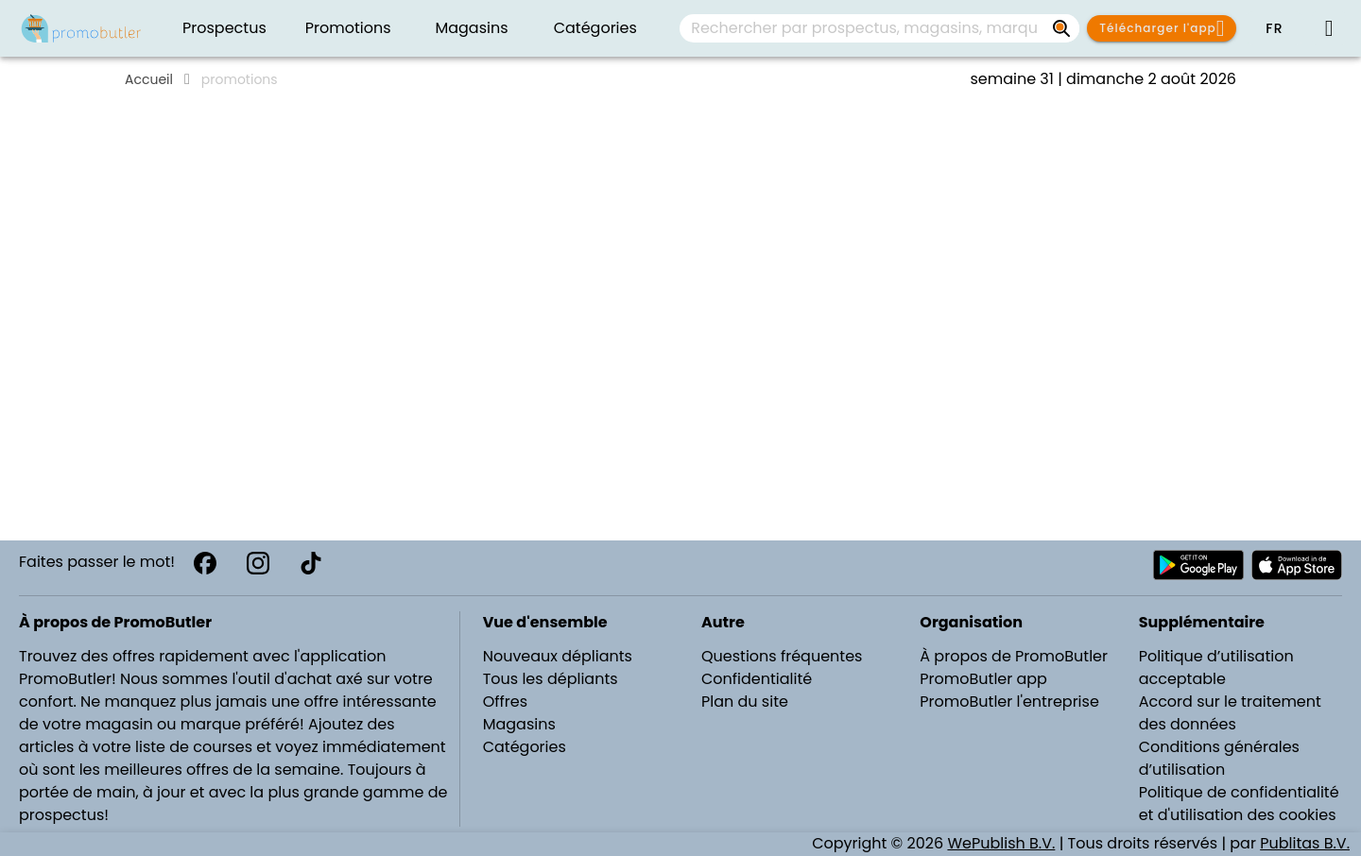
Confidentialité (756, 679)
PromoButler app (983, 679)
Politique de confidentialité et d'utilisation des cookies (1239, 803)
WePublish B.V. (1001, 843)
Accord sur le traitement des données (1230, 713)
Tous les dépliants (550, 679)
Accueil (149, 79)
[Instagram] (258, 563)
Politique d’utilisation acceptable (1216, 667)
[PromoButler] (81, 28)
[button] (1274, 28)
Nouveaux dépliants (557, 656)
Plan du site (744, 701)
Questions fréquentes (781, 656)
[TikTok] (311, 563)
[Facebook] (205, 563)
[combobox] (879, 28)
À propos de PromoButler (1014, 656)
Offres (505, 701)
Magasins (519, 724)
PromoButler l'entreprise (1009, 701)
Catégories (524, 747)
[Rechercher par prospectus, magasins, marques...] (1062, 28)
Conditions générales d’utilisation (1219, 758)
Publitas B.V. (1305, 843)
